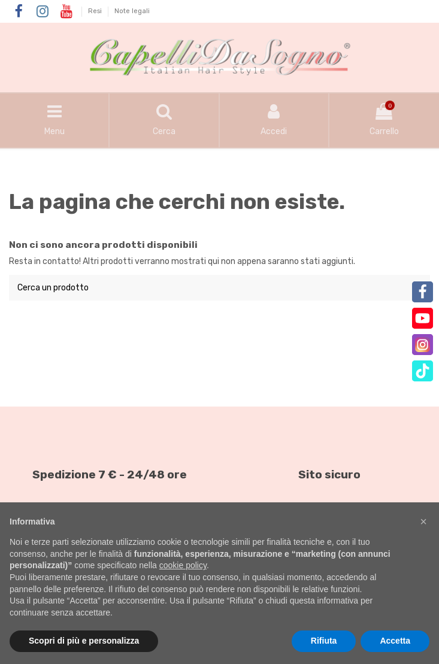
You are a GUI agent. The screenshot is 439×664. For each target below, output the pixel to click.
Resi (96, 11)
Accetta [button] (395, 640)
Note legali (132, 11)
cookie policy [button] (183, 565)
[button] (423, 521)
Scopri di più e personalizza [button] (84, 640)
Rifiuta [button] (324, 640)
